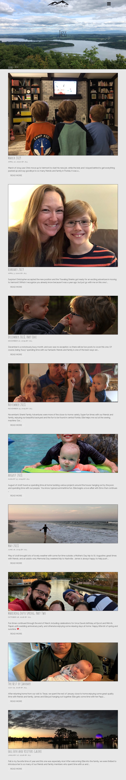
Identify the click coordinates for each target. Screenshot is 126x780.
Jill (26, 162)
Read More (16, 175)
